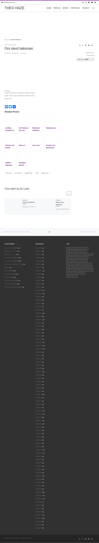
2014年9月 (38, 479)
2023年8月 (38, 300)
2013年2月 (38, 508)
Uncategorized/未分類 (13, 287)
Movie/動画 (9, 271)
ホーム (7, 39)
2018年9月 (38, 397)
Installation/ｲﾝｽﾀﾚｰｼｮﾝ (13, 264)
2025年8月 (38, 254)
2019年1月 (38, 394)
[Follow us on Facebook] (88, 2)
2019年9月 (38, 375)
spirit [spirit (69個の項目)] (70, 267)
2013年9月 (38, 502)
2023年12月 (39, 293)
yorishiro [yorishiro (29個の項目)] (71, 273)
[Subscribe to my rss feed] (83, 2)
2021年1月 (38, 339)
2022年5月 (38, 316)
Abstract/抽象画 (11, 248)
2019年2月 (38, 391)
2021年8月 (38, 326)
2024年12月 (39, 271)
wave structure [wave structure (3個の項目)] (87, 270)
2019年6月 (38, 381)
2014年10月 (39, 476)
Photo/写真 (9, 277)
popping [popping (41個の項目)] (71, 264)
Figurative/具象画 (11, 261)
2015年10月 (39, 453)
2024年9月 (38, 274)
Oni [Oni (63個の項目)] (70, 261)
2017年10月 (39, 414)
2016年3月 (38, 443)
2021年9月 (38, 323)
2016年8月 (38, 430)
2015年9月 (38, 456)
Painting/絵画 (10, 274)
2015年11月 (39, 450)
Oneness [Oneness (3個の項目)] (83, 257)
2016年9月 (38, 427)
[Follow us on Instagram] (86, 2)
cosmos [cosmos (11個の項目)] (82, 251)
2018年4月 (38, 404)
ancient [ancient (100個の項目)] (71, 248)
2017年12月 (39, 411)
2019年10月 (39, 371)
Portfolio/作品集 (11, 280)
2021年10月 (39, 319)
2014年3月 (38, 489)
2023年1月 (38, 310)
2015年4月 (38, 469)
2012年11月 (39, 515)
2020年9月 (38, 352)
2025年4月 (38, 264)
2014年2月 (38, 492)
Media (7, 267)
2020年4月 (38, 365)
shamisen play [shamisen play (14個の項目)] (84, 264)
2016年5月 (38, 437)
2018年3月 (38, 407)
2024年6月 (38, 284)
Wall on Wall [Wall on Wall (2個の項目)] (72, 270)
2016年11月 (39, 420)
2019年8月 (38, 378)
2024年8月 (38, 277)
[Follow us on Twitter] (95, 2)
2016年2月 (38, 446)
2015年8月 (38, 459)
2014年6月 (38, 482)
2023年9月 (38, 297)
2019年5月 (38, 384)
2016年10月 (39, 424)
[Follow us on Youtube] (92, 2)
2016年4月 (38, 440)
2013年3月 (38, 505)
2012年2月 (38, 518)
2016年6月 (38, 433)
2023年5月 (38, 306)
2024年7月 (38, 280)
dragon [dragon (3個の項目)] (70, 254)
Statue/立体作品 (10, 284)
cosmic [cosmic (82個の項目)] (71, 251)
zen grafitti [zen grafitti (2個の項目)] (72, 276)
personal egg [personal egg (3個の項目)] (80, 261)
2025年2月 (38, 267)
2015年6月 (38, 463)
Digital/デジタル (10, 251)
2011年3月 (38, 524)
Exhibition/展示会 (11, 258)
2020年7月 (38, 355)
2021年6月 (38, 329)
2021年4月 (38, 332)
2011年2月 (38, 528)
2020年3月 (38, 368)
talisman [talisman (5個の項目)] (88, 267)
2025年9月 (38, 251)
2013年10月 (39, 498)
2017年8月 (38, 417)
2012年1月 (38, 521)
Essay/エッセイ (10, 254)
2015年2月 (38, 472)
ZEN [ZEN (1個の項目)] (81, 273)
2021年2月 (38, 336)
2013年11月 (39, 495)
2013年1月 (38, 511)
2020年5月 (38, 362)
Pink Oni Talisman (28, 202)
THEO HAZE (14, 538)
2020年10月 (39, 349)
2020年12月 (39, 342)
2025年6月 (38, 258)
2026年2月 (38, 248)
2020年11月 (39, 345)
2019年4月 (38, 388)
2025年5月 (38, 261)
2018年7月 (38, 401)
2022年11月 (39, 313)
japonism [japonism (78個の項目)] (71, 257)
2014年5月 (38, 485)
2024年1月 (38, 290)
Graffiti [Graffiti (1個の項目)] (80, 254)
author (8, 53)
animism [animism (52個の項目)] (83, 248)
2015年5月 (38, 466)
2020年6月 (38, 358)
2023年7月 (38, 303)
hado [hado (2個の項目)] (89, 254)
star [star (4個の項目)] (78, 267)
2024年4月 (38, 287)
